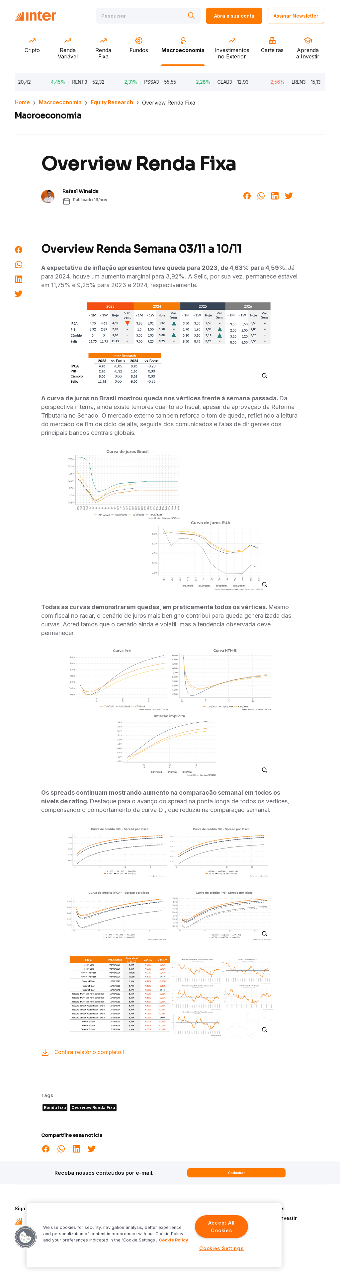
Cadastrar (236, 1173)
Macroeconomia (60, 102)
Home (22, 102)
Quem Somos (269, 1208)
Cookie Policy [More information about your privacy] (173, 1240)
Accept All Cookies (221, 1226)
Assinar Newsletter (296, 16)
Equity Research (112, 102)
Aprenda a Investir (275, 1218)
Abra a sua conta (234, 16)
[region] (154, 1235)
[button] (25, 1237)
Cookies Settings (221, 1248)
